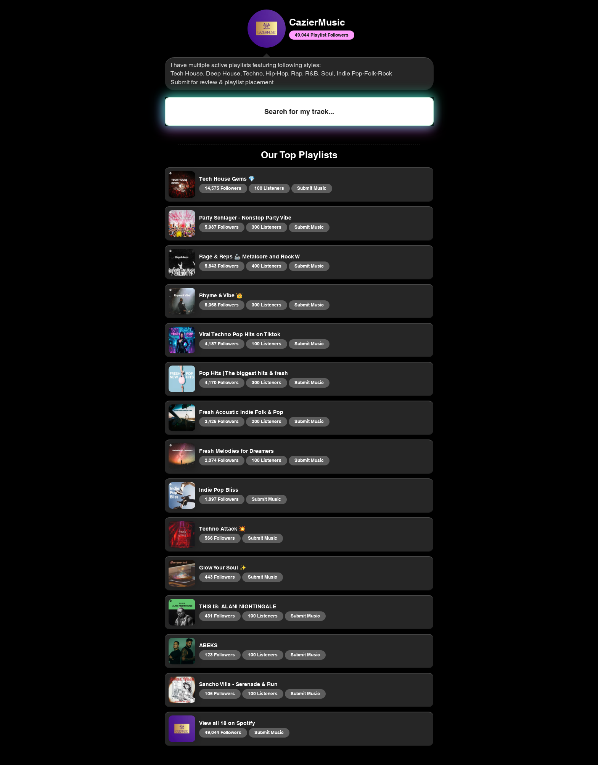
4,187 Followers (221, 343)
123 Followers (219, 654)
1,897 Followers (221, 499)
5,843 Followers (221, 266)
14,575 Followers (222, 188)
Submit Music (311, 188)
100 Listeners (269, 188)
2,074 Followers (221, 460)
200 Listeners (266, 421)
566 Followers (219, 538)
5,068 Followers (221, 305)
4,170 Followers (221, 382)
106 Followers (219, 693)
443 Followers (219, 577)
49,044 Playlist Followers (321, 35)
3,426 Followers (221, 421)
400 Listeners (266, 266)
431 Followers (219, 616)
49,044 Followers (222, 732)
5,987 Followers (221, 227)
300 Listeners (266, 227)
